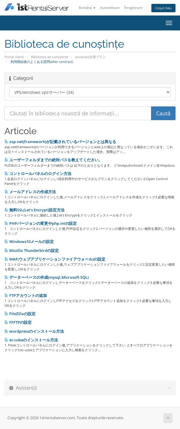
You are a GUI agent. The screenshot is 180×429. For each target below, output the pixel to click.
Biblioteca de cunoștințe (49, 57)
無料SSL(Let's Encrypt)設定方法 (34, 210)
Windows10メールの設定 (29, 241)
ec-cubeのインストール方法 (31, 340)
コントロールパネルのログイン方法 (37, 173)
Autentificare (110, 7)
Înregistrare (133, 7)
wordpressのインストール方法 (34, 331)
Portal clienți (14, 57)
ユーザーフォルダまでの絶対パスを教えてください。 (53, 159)
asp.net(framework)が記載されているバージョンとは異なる (60, 141)
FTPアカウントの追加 (25, 295)
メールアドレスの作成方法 (30, 191)
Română (87, 7)
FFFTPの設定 (18, 322)
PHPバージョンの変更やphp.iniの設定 (40, 223)
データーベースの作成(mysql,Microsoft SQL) (46, 277)
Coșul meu (163, 8)
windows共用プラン (90, 57)
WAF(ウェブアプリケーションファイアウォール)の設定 (54, 259)
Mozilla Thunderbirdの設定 (31, 250)
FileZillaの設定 (20, 313)
